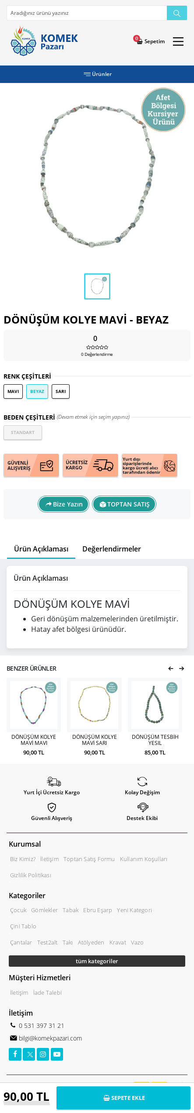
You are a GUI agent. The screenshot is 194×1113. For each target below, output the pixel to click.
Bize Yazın (68, 504)
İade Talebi (47, 992)
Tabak (70, 910)
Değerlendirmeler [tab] (111, 549)
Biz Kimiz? (22, 859)
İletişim (49, 859)
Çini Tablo (23, 926)
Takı (68, 942)
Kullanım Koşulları (144, 859)
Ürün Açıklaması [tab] (41, 549)
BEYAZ (37, 391)
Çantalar (21, 942)
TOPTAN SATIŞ (128, 504)
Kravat (117, 942)
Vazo (137, 942)
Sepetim (154, 41)
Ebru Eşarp (97, 910)
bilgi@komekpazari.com (49, 1038)
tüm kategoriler (97, 961)
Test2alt (47, 942)
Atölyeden (91, 942)
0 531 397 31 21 (40, 1025)
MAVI (13, 391)
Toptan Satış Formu (89, 859)
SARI (61, 391)
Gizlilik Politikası (30, 875)
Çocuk (18, 910)
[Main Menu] (178, 41)
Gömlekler (44, 910)
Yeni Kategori (134, 910)
